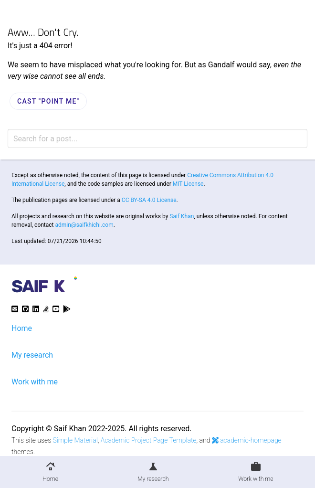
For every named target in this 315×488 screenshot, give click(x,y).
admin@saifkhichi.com (84, 225)
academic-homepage (247, 440)
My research (32, 355)
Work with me (34, 381)
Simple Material (75, 440)
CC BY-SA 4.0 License (149, 200)
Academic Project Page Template (149, 440)
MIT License (188, 183)
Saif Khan (181, 216)
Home (21, 328)
